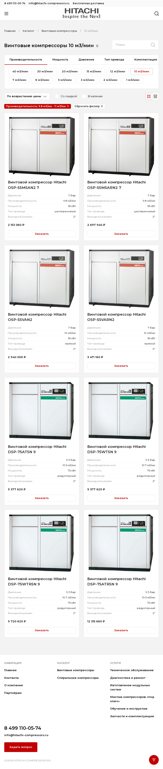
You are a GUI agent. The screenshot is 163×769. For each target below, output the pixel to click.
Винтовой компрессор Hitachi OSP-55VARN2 (116, 317)
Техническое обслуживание (132, 670)
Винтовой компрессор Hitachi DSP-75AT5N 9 (37, 449)
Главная (10, 670)
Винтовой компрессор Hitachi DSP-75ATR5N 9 (116, 581)
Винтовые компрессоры (75, 670)
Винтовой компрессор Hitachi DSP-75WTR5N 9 (37, 581)
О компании (13, 685)
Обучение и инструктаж (129, 708)
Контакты (11, 677)
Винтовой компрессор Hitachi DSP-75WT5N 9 (116, 449)
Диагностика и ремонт (127, 677)
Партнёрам (13, 692)
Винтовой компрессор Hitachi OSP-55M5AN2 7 (37, 185)
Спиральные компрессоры (78, 677)
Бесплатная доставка (88, 3)
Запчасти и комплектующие (132, 716)
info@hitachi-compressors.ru (49, 3)
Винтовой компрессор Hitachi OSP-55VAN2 (37, 317)
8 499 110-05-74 (14, 3)
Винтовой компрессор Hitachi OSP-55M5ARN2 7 (116, 185)
